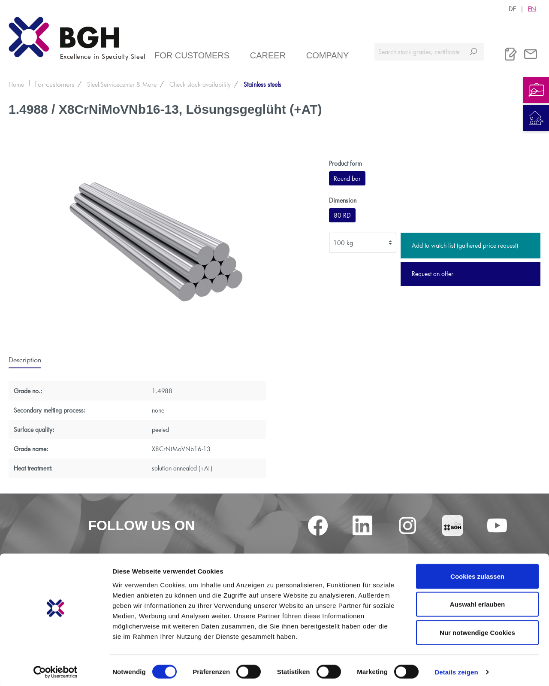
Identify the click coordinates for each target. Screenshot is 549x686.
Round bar (347, 178)
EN (532, 8)
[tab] (25, 359)
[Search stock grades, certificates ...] (418, 52)
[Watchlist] (511, 54)
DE (512, 8)
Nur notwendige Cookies (477, 629)
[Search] (473, 52)
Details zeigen (456, 669)
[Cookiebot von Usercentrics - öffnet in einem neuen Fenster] (55, 669)
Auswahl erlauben (477, 601)
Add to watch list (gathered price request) (465, 245)
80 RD (342, 215)
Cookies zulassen (477, 573)
